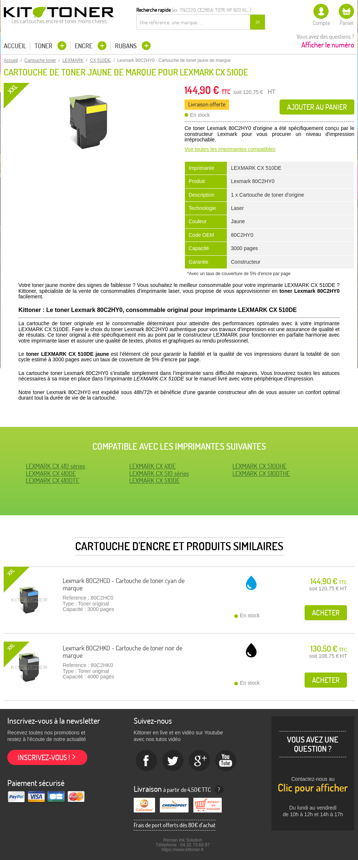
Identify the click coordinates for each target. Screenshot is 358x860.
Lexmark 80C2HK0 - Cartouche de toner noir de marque (122, 652)
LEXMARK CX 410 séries (55, 466)
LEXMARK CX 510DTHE (261, 473)
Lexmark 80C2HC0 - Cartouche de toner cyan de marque (124, 584)
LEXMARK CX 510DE (154, 480)
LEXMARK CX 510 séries (159, 473)
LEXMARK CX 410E (152, 466)
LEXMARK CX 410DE (51, 473)
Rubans (126, 46)
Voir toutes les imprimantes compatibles (230, 149)
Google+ (200, 761)
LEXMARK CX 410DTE (52, 480)
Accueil (15, 46)
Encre (84, 46)
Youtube (226, 761)
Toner (44, 46)
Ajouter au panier (317, 107)
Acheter (326, 612)
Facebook (147, 761)
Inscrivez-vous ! (44, 757)
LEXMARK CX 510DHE (259, 466)
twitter (173, 761)
